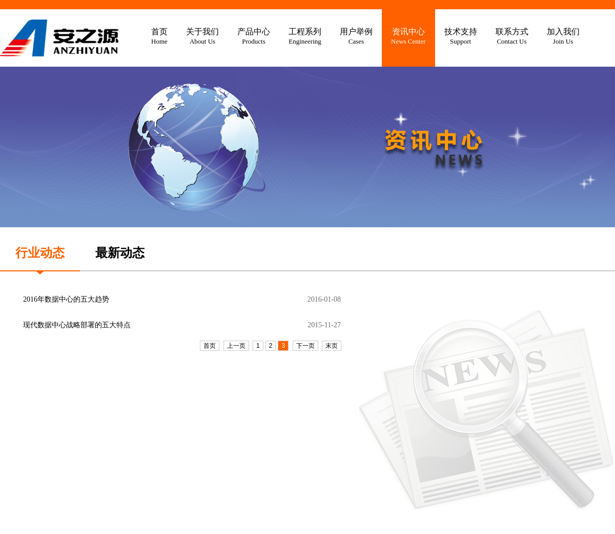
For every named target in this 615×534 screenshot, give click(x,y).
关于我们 (202, 36)
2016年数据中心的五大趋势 (66, 299)
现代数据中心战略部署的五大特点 (77, 325)
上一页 (236, 345)
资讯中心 (408, 36)
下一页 (305, 345)
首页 (159, 36)
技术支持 (460, 36)
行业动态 (40, 253)
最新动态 (120, 253)
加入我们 (563, 36)
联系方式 (512, 36)
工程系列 (305, 36)
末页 (331, 345)
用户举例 (356, 36)
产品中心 (253, 36)
